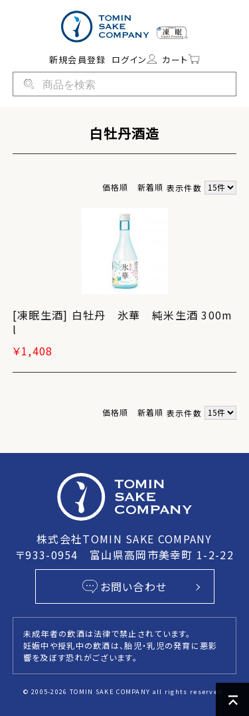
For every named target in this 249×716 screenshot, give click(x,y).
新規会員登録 (77, 59)
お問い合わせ (124, 586)
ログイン (134, 59)
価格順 (115, 187)
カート (181, 59)
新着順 (150, 187)
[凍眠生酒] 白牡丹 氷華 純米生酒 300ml (123, 322)
